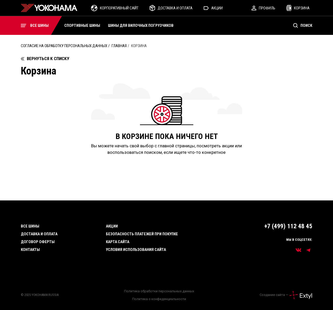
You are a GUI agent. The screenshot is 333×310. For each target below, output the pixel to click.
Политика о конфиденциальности (159, 299)
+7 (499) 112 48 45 (288, 226)
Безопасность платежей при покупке (142, 234)
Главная (119, 45)
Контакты (30, 249)
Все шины (30, 226)
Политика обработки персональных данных (159, 291)
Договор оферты (38, 241)
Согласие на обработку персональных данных (64, 45)
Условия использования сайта (136, 249)
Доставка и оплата (39, 234)
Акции (112, 226)
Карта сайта (117, 241)
